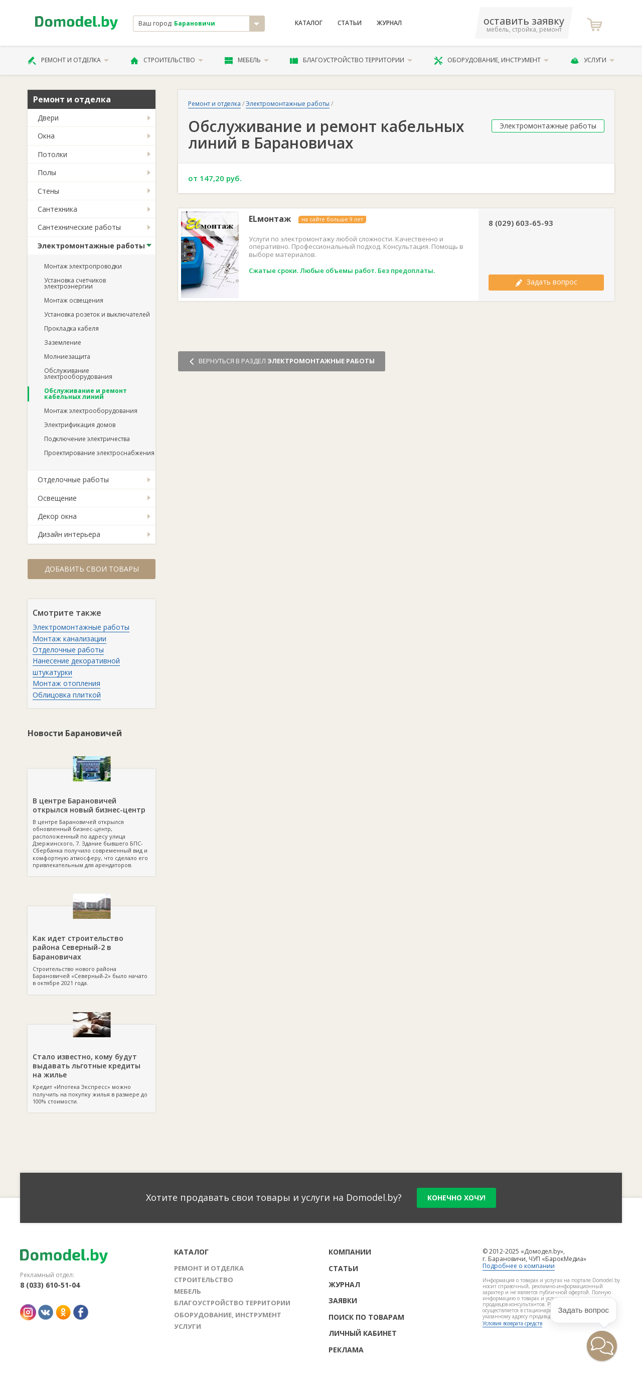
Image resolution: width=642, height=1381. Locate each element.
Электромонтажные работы (91, 245)
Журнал (389, 23)
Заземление (62, 342)
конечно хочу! (456, 1197)
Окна (46, 136)
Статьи (350, 23)
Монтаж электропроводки (83, 266)
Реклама (346, 1349)
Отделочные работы (73, 479)
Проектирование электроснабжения (99, 453)
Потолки (52, 154)
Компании (350, 1252)
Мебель (247, 60)
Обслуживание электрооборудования (78, 373)
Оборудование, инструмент (491, 60)
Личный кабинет (363, 1333)
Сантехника (57, 209)
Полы (47, 172)
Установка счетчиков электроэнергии (75, 283)
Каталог (309, 23)
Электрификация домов (79, 425)
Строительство (166, 60)
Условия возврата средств (512, 1323)
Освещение (57, 498)
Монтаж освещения (73, 300)
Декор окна (57, 516)
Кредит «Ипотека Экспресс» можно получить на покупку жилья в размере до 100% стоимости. (91, 1065)
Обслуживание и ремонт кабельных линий (85, 393)
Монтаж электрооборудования (90, 410)
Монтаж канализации (69, 638)
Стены (48, 191)
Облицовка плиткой (67, 695)
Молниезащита (67, 356)
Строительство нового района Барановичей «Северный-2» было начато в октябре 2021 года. (91, 946)
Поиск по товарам (366, 1317)
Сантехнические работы (79, 227)
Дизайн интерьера (69, 534)
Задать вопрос (546, 282)
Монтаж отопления (66, 683)
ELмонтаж (270, 219)
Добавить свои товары (92, 569)
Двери (48, 117)
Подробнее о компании (519, 1266)
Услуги (592, 60)
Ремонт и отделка (68, 60)
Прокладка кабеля (71, 328)
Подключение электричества (87, 439)
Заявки (343, 1300)
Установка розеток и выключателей (97, 314)
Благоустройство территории (351, 60)
